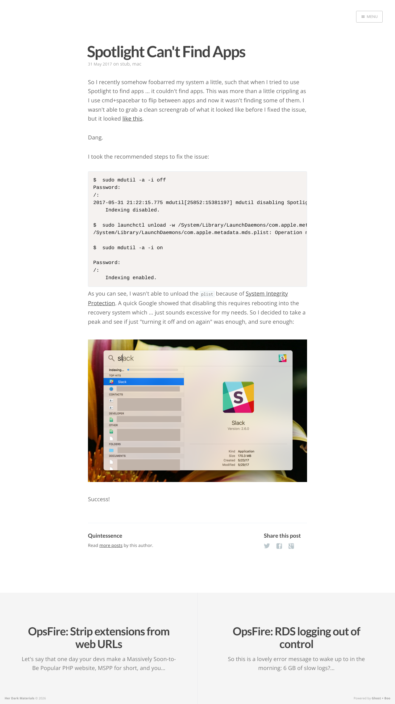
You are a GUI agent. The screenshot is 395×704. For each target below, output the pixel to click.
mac (137, 64)
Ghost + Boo (381, 698)
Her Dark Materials (20, 698)
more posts (111, 545)
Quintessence (105, 535)
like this (133, 118)
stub (125, 64)
